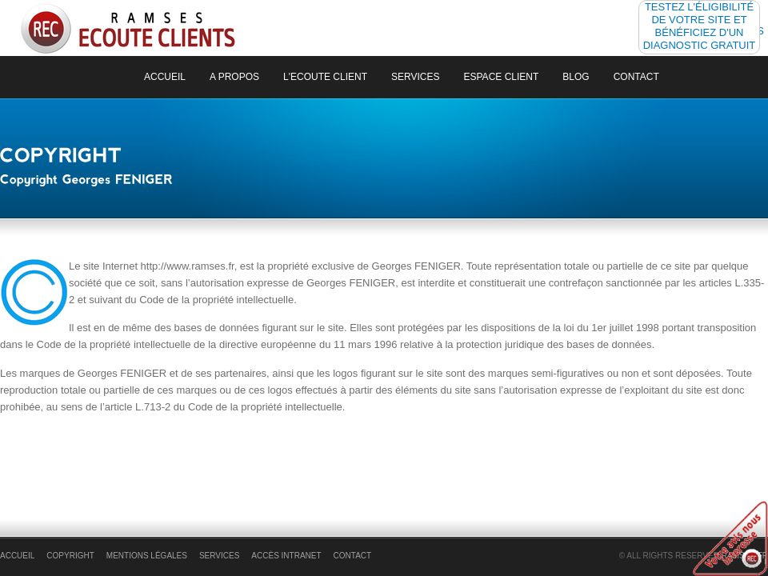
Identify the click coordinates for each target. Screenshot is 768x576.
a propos (234, 76)
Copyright (70, 555)
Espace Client (501, 76)
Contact (636, 76)
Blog (575, 76)
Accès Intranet (286, 555)
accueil (17, 555)
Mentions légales (146, 555)
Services (415, 76)
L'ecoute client (325, 76)
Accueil (165, 76)
